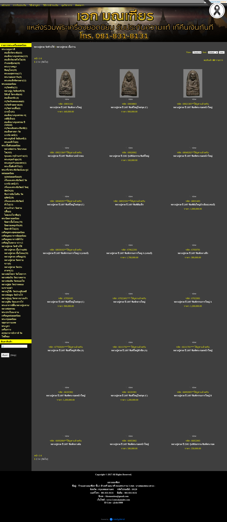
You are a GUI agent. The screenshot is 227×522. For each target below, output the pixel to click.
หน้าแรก (6, 5)
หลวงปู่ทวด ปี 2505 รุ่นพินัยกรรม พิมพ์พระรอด (192, 444)
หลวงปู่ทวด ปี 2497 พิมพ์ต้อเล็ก (129, 204)
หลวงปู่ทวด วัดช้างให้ (44, 47)
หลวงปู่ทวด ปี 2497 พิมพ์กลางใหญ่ (129, 302)
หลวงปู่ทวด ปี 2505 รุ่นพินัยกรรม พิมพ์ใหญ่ (129, 156)
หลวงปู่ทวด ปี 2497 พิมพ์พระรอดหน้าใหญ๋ (192, 350)
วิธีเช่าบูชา (34, 5)
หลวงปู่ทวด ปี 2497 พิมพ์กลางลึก (193, 253)
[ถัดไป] (44, 62)
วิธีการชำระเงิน (50, 5)
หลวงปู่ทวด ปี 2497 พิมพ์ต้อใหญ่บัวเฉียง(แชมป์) (193, 204)
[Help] (13, 355)
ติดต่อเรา (79, 5)
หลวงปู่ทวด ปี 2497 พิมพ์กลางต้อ (66, 444)
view (65, 99)
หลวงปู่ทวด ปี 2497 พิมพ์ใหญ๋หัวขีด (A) (129, 350)
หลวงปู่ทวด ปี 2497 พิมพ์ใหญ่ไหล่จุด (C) (129, 107)
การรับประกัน (19, 5)
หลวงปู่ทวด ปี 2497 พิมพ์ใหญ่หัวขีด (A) (66, 350)
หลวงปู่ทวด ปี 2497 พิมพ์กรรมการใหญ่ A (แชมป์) (66, 253)
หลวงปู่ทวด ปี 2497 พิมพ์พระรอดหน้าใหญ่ (192, 107)
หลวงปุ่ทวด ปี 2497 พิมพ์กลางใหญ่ (66, 107)
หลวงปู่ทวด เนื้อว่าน (66, 47)
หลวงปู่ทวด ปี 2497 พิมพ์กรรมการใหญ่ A (193, 302)
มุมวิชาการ (66, 5)
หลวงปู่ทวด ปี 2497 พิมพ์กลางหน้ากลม (66, 156)
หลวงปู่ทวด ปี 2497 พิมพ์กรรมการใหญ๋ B (193, 395)
